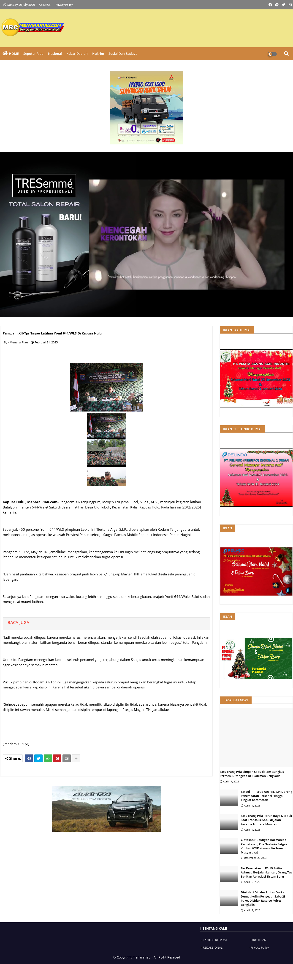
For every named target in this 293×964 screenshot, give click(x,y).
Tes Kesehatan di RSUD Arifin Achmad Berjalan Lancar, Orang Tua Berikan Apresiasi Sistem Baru (267, 872)
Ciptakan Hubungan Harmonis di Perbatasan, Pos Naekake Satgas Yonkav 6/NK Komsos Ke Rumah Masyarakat (264, 846)
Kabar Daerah (77, 53)
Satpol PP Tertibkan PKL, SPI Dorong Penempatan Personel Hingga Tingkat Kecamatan (266, 796)
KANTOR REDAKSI (215, 940)
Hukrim (98, 53)
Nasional (55, 53)
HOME (14, 53)
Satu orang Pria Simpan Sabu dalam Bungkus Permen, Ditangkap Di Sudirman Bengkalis (252, 774)
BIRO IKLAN (258, 940)
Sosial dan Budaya (123, 53)
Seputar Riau (33, 53)
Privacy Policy (64, 5)
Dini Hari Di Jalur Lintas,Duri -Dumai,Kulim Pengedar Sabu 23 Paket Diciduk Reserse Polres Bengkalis (263, 898)
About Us (45, 5)
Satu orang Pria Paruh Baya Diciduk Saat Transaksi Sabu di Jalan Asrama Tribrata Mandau (266, 820)
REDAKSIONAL (212, 947)
